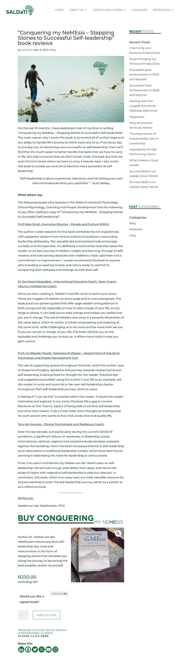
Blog (53, 49)
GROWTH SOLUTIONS (108, 10)
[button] (118, 533)
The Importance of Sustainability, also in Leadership (144, 138)
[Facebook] (28, 649)
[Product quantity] (23, 615)
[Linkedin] (21, 649)
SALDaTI (27, 49)
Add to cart (46, 615)
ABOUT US (76, 10)
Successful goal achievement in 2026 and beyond (144, 74)
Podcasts (135, 229)
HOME (59, 10)
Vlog (132, 235)
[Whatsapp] (42, 649)
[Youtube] (48, 649)
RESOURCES (161, 10)
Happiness (136, 116)
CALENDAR (139, 10)
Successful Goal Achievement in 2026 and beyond (144, 90)
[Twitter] (35, 649)
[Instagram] (55, 649)
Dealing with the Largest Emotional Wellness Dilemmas (143, 105)
